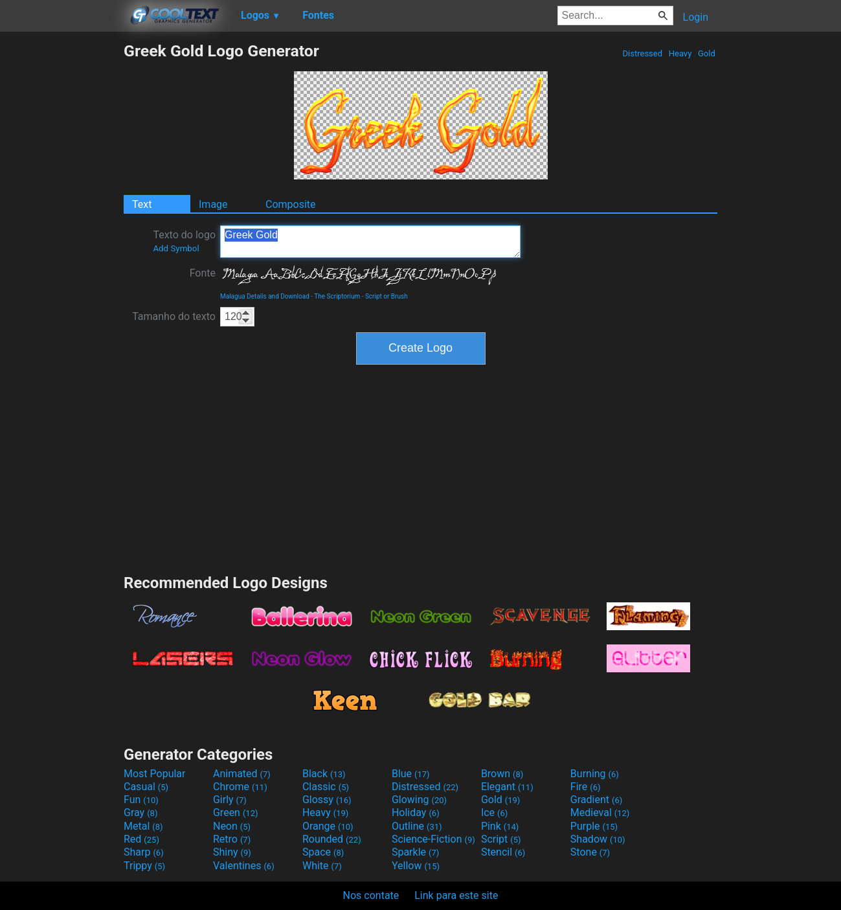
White (322, 865)
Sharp (144, 852)
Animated (242, 774)
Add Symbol (176, 248)
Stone (590, 852)
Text (141, 204)
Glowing (419, 799)
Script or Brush (386, 296)
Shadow (597, 839)
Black (324, 774)
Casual (146, 786)
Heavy (680, 53)
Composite (290, 204)
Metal (143, 826)
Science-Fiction (433, 839)
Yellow (416, 865)
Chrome (240, 786)
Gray (140, 812)
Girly (230, 799)
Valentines (244, 865)
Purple (594, 826)
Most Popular (155, 774)
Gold (706, 53)
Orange (327, 826)
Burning (594, 774)
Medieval (600, 812)
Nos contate (371, 895)
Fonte (203, 273)
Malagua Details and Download (264, 296)
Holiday (416, 812)
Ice (494, 812)
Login (695, 17)
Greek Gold (370, 241)
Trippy (144, 865)
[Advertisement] (61, 235)
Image (213, 204)
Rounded (331, 839)
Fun (141, 799)
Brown (502, 774)
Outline (417, 826)
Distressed (642, 53)
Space (323, 852)
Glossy (327, 799)
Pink (500, 826)
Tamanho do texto (174, 316)
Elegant (507, 786)
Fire (585, 786)
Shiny (232, 852)
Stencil (503, 852)
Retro (232, 839)
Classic (325, 786)
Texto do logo (184, 241)
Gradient (596, 799)
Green (235, 812)
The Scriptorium (337, 296)
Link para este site (456, 895)
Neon (232, 826)
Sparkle (415, 852)
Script (501, 839)
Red (141, 839)
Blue (411, 774)
